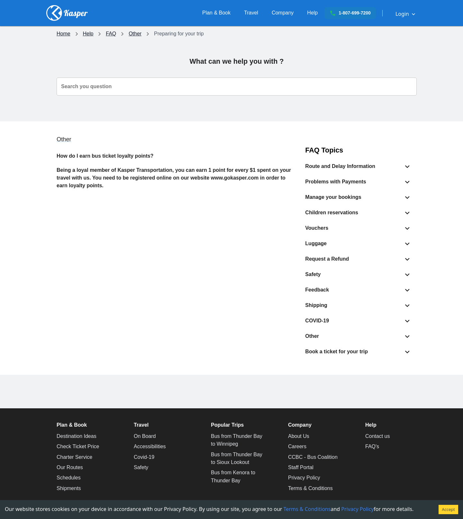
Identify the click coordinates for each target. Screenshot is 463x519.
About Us (298, 436)
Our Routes (70, 467)
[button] (358, 166)
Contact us (377, 436)
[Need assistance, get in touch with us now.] (312, 13)
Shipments (69, 488)
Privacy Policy (304, 477)
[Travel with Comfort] (251, 13)
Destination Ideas (76, 436)
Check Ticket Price (78, 446)
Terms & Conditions (310, 488)
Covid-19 (144, 457)
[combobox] (236, 86)
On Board (145, 436)
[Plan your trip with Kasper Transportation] (216, 13)
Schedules (69, 477)
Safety (141, 467)
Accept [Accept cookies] (448, 509)
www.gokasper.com (235, 178)
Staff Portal (300, 467)
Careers (297, 446)
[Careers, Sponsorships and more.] (282, 13)
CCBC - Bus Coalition (313, 457)
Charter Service (74, 457)
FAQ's (372, 446)
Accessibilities (150, 446)
